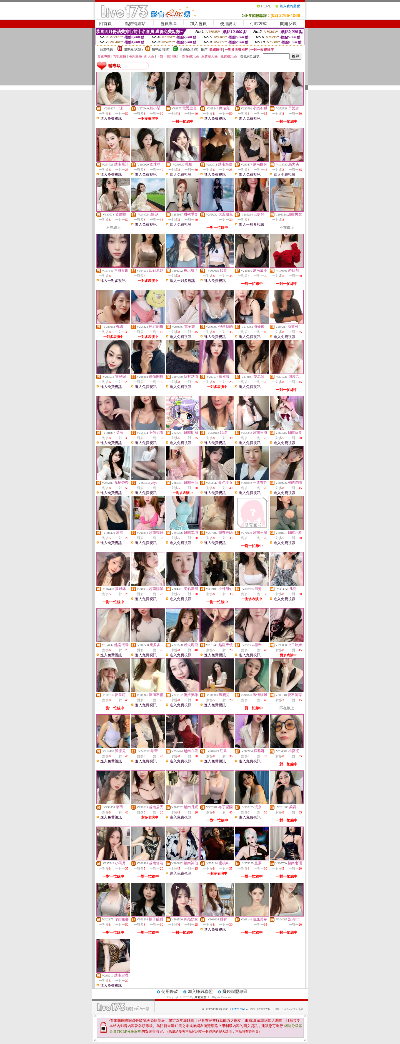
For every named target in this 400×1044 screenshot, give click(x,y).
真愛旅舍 (200, 997)
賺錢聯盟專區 (235, 991)
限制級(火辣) (133, 49)
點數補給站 (135, 23)
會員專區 (168, 23)
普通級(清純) (188, 49)
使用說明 (228, 23)
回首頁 (105, 23)
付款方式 (258, 23)
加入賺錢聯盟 (200, 991)
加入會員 (198, 23)
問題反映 (288, 23)
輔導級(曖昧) (161, 49)
